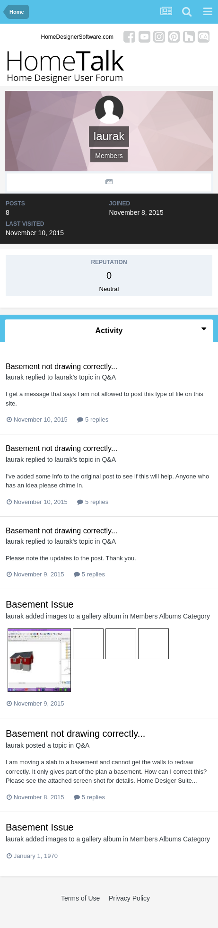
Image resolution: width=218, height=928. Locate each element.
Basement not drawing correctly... (61, 366)
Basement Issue (39, 604)
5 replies (92, 419)
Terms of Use (80, 898)
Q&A (109, 377)
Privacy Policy (129, 898)
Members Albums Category (170, 616)
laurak (15, 377)
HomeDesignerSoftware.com (77, 37)
